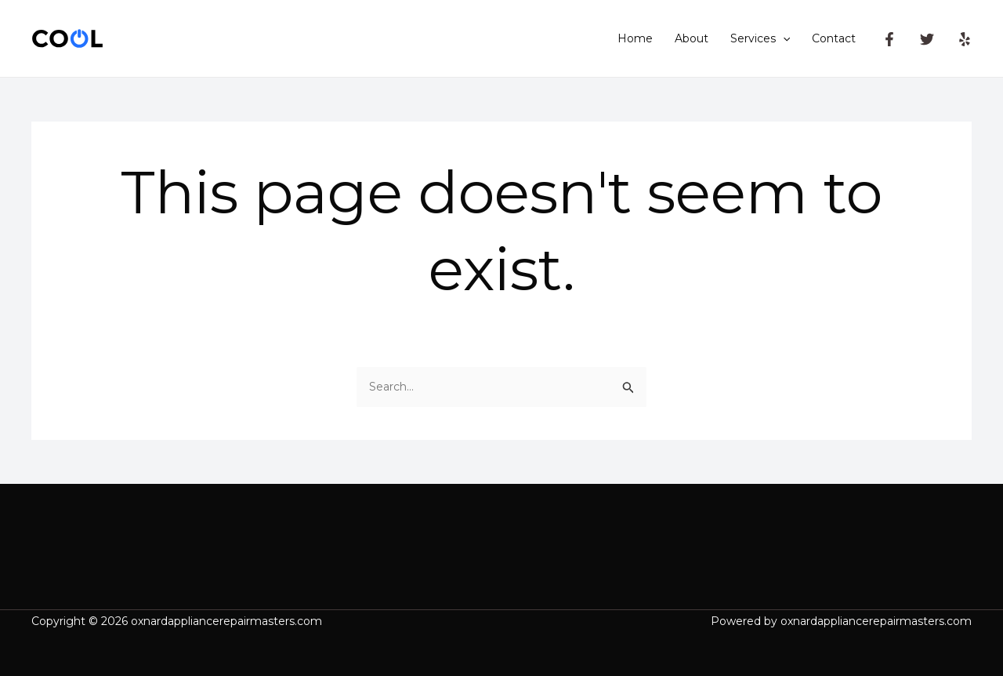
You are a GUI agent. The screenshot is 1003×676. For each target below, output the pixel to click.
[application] (783, 38)
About (691, 38)
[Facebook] (889, 39)
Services (760, 38)
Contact (834, 38)
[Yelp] (965, 39)
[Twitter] (927, 39)
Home (635, 38)
